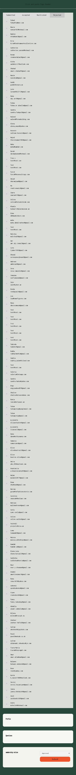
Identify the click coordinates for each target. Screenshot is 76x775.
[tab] (11, 15)
